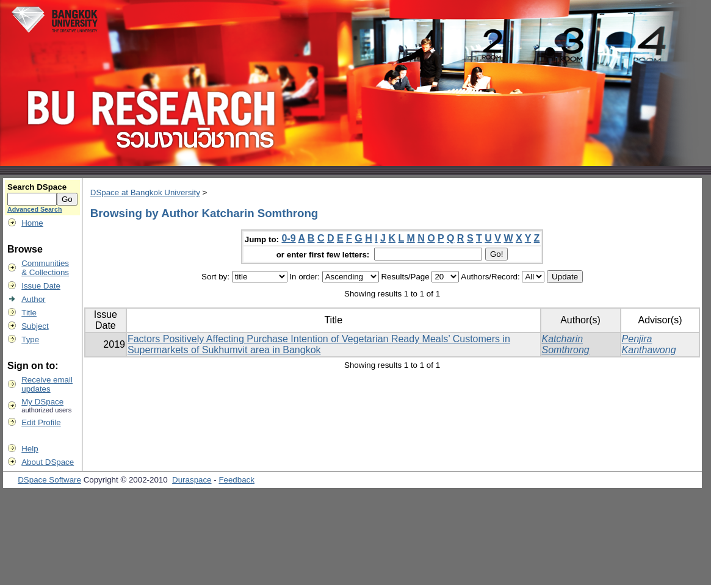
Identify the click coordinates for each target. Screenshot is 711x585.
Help (29, 448)
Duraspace (191, 479)
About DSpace (47, 462)
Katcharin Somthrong (566, 344)
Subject (34, 326)
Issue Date (40, 285)
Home (32, 223)
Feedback (236, 479)
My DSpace (42, 401)
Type (30, 339)
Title (29, 312)
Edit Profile (40, 422)
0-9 (288, 238)
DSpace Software (49, 479)
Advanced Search (34, 209)
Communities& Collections (45, 268)
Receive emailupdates (47, 384)
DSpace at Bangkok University (145, 192)
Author (33, 299)
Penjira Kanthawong (649, 344)
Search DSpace (37, 187)
